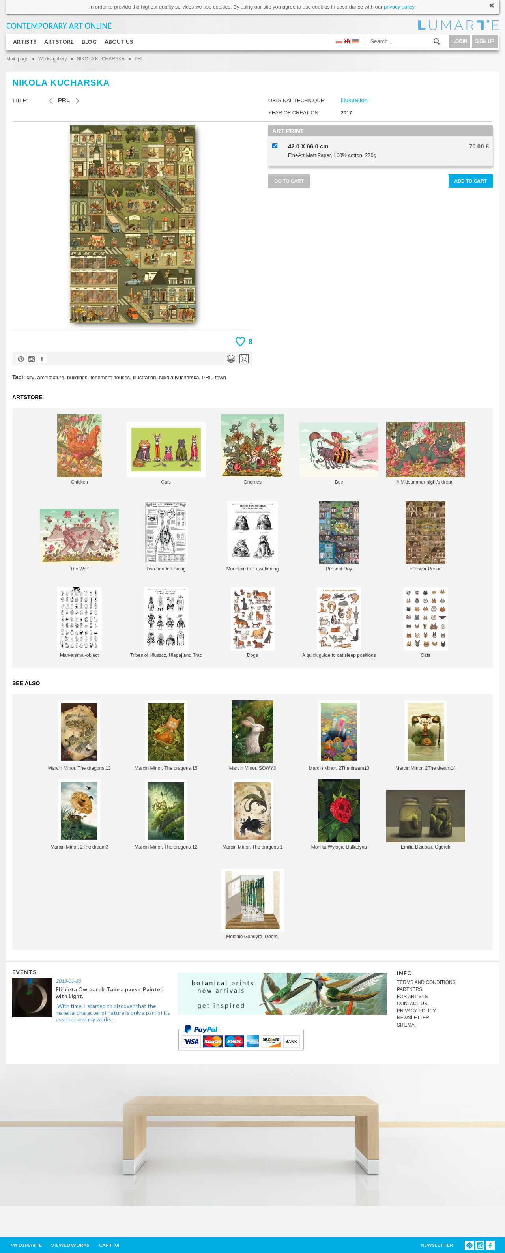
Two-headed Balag (166, 536)
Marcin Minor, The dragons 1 (253, 814)
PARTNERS (409, 989)
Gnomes (252, 449)
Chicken (79, 449)
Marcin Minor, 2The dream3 (79, 814)
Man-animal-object (79, 622)
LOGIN (459, 41)
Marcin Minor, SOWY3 (252, 735)
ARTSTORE (59, 41)
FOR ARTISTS (412, 996)
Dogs (253, 622)
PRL (139, 59)
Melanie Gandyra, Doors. (252, 904)
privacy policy (399, 7)
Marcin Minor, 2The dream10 (339, 735)
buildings (77, 377)
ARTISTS (24, 41)
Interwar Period (425, 536)
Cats (166, 453)
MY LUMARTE (26, 1245)
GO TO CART (289, 181)
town (220, 377)
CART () (109, 1245)
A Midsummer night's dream (425, 453)
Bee (338, 453)
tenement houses (110, 377)
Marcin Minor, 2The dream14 (425, 735)
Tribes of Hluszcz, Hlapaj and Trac (166, 622)
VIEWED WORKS (70, 1245)
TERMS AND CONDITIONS (426, 982)
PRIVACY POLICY (416, 1011)
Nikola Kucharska (179, 377)
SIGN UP (484, 41)
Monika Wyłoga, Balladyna (339, 814)
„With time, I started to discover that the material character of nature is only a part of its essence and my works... (113, 1012)
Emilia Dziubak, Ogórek (425, 820)
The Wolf (79, 540)
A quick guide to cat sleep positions (339, 622)
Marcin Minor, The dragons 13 (79, 735)
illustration (144, 377)
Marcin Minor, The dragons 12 (166, 814)
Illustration (354, 100)
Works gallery (52, 59)
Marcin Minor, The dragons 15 (166, 735)
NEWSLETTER (413, 1018)
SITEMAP (407, 1025)
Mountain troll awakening (252, 536)
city (30, 377)
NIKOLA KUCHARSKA (101, 59)
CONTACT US (412, 1003)
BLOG (89, 41)
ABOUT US (119, 41)
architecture (50, 377)
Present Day (339, 536)
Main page (17, 59)
